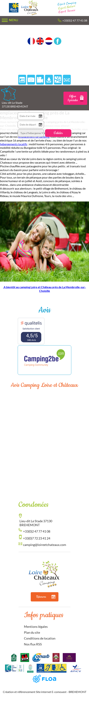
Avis (44, 310)
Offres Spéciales (76, 98)
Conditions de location (39, 638)
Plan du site (32, 632)
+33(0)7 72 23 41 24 (36, 538)
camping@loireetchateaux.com (44, 545)
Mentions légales (36, 627)
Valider (58, 133)
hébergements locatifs (13, 144)
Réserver (45, 597)
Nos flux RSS (33, 644)
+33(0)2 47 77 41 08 (74, 20)
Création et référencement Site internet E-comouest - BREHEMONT (44, 691)
